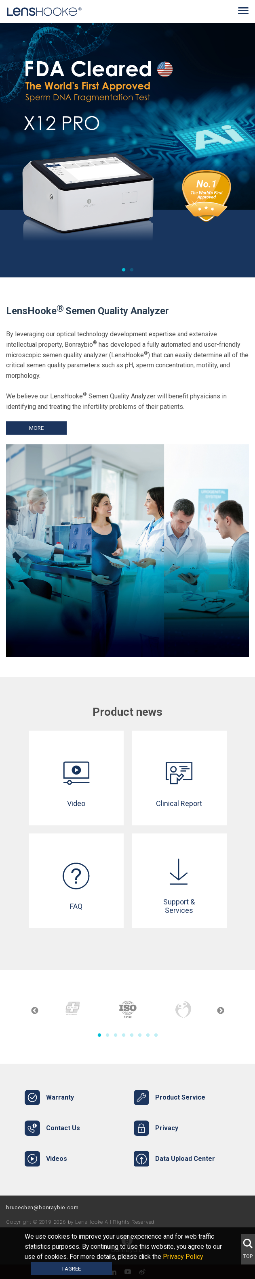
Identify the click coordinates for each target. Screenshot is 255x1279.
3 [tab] (116, 1035)
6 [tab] (140, 1035)
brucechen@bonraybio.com (42, 1207)
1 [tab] (124, 270)
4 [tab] (124, 1035)
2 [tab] (132, 270)
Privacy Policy (185, 1256)
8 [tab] (156, 1035)
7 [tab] (148, 1035)
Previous (35, 1011)
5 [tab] (132, 1035)
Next (221, 1011)
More (36, 428)
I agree (71, 1268)
